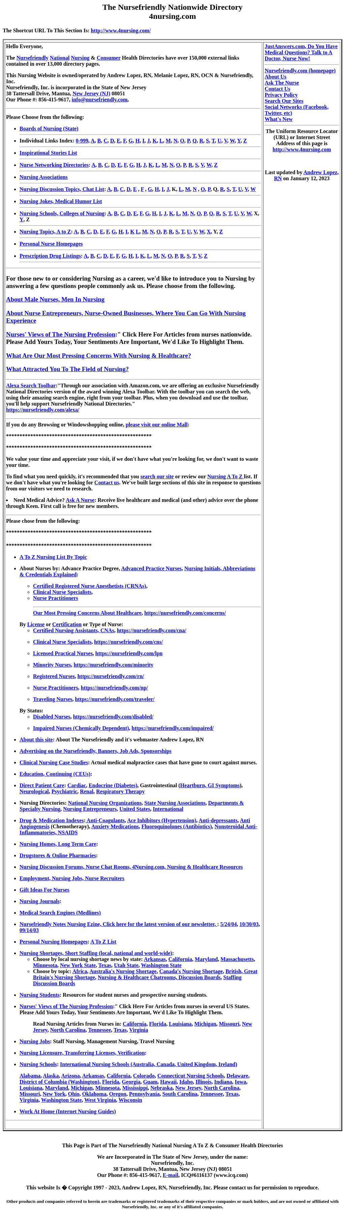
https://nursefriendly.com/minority (113, 665)
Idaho (186, 1082)
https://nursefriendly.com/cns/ (128, 642)
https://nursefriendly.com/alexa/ (42, 410)
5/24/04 (228, 924)
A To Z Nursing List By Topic (53, 557)
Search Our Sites (283, 101)
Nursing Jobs (35, 1041)
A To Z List (103, 941)
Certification (67, 624)
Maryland (206, 959)
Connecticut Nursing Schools (190, 1076)
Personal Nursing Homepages (54, 941)
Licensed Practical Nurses (63, 653)
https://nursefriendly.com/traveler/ (115, 699)
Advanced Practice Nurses (151, 568)
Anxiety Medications (115, 826)
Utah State (126, 965)
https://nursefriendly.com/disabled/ (113, 716)
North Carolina (68, 1030)
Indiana (223, 1082)
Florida (157, 1024)
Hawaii (168, 1082)
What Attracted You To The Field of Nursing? (67, 369)
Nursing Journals (40, 901)
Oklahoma (94, 1094)
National (60, 58)
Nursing (80, 58)
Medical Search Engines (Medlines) (60, 913)
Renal (86, 791)
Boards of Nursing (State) (49, 128)
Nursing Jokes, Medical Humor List (61, 201)
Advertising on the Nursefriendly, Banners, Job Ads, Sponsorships (95, 751)
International (168, 809)
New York (53, 1094)
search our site (157, 476)
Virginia (138, 1030)
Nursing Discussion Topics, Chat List (62, 189)
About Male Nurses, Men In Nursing (55, 299)
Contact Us (277, 89)
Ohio (74, 1094)
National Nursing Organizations (105, 803)
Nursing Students (40, 995)
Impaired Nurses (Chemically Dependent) (81, 728)
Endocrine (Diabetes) (113, 785)
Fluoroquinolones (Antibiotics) (177, 826)
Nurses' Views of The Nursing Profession (60, 334)
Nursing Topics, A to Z (45, 231)
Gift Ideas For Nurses (44, 890)
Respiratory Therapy (120, 791)
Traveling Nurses (52, 699)
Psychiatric (64, 791)
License (36, 624)
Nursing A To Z (225, 476)
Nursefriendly (33, 58)
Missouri (229, 1024)
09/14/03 (29, 930)
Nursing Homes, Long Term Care (58, 844)
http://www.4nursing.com (302, 149)
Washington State (161, 965)
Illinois (203, 1082)
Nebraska (162, 1088)
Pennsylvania (144, 1094)
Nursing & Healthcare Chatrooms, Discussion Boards (159, 977)
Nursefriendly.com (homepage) (300, 70)
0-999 (82, 140)
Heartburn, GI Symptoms (210, 785)
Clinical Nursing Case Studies (54, 762)
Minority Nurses (52, 665)
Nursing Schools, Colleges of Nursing (62, 213)
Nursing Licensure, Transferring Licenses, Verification (82, 1053)
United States (134, 809)
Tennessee (99, 1030)
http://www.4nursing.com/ (121, 30)
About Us (275, 76)
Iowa (240, 1082)
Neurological (34, 791)
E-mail (170, 1175)
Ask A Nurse (80, 500)
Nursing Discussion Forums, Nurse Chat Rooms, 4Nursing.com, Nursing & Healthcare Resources (131, 867)
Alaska (51, 1076)
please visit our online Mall (157, 424)
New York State (78, 965)
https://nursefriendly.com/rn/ (110, 676)
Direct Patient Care (42, 785)
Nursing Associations (44, 177)
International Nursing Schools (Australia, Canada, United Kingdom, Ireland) (148, 1064)
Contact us (106, 482)
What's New (278, 119)
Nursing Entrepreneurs (90, 809)
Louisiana (180, 1024)
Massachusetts (237, 959)
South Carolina (179, 1094)
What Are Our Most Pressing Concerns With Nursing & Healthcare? (98, 355)
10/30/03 (249, 924)
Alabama (30, 1076)
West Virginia (100, 1100)
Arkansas (155, 959)
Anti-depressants (218, 820)
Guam (150, 1082)
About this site (36, 739)
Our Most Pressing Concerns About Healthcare (87, 613)
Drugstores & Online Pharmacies (58, 855)
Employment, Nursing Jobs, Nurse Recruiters (72, 878)
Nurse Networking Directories (54, 165)
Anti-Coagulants (105, 820)
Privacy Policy (280, 95)
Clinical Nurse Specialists (62, 592)
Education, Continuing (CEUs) (55, 774)
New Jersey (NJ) (91, 93)
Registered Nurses (54, 676)
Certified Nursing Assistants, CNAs (73, 630)
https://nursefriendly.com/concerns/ (185, 613)
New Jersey (188, 1088)
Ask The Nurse (281, 83)
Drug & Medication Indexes (52, 820)
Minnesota (45, 965)
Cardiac (76, 785)
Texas (105, 965)
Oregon (117, 1094)
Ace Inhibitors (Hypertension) (161, 820)
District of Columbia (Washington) (59, 1082)
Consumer (109, 58)
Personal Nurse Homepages (51, 244)
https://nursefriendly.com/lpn (129, 653)
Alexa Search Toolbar (31, 385)
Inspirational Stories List (48, 153)
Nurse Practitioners (55, 598)
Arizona (70, 1076)
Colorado (144, 1076)
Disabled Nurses (51, 716)
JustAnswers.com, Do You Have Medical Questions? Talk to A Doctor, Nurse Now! (301, 52)
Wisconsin (130, 1100)
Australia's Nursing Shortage (123, 971)
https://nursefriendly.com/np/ (114, 688)
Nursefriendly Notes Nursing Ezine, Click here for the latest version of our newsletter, (118, 924)
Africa (79, 971)
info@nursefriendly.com (100, 99)
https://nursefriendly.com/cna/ (151, 630)
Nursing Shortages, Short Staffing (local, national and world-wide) (96, 953)
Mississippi (135, 1088)
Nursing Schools (38, 1064)
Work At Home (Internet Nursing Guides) (68, 1111)
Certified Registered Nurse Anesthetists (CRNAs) (89, 586)
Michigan (205, 1024)
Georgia (131, 1082)
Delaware (237, 1076)
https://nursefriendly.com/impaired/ (173, 728)
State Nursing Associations (174, 803)
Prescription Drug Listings (50, 256)
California (180, 959)
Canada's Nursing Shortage (191, 971)
